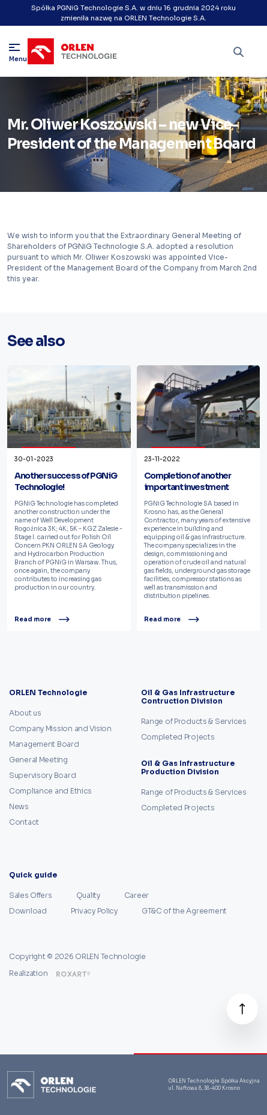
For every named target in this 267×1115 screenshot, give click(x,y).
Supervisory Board (42, 775)
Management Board (44, 744)
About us (25, 712)
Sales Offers (30, 895)
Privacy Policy (94, 910)
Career (136, 895)
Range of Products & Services (194, 721)
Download (28, 910)
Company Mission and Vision (60, 728)
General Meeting (38, 759)
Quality (88, 895)
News (19, 806)
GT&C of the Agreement (184, 910)
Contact (24, 822)
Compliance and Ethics (50, 790)
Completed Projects (178, 736)
